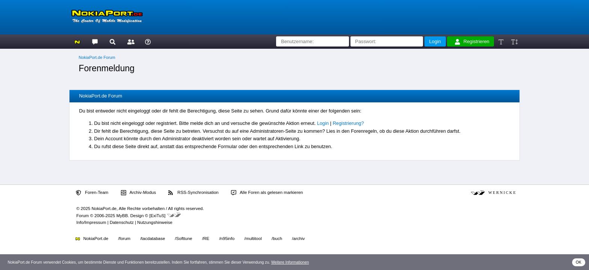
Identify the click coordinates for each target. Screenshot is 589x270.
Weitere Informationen (290, 262)
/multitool (253, 238)
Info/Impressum (91, 222)
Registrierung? (348, 123)
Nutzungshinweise (154, 222)
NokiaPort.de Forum (97, 57)
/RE (205, 238)
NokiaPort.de (92, 238)
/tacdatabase (152, 238)
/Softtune (183, 238)
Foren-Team (92, 192)
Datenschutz (122, 222)
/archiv (298, 238)
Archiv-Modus (138, 192)
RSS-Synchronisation (193, 192)
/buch (277, 238)
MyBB (122, 215)
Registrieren (472, 42)
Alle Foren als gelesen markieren (267, 192)
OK (578, 262)
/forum (124, 238)
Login (323, 123)
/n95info (226, 238)
